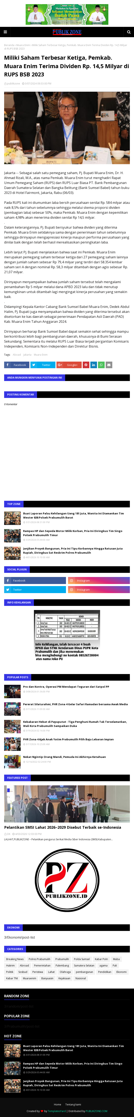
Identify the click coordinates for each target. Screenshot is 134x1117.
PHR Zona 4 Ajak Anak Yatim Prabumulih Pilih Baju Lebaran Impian (68, 739)
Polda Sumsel (82, 959)
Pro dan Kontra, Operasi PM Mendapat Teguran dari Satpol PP (66, 686)
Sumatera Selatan (84, 965)
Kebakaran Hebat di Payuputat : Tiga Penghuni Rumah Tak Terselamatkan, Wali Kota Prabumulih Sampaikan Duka (75, 724)
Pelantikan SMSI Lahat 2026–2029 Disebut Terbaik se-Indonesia (62, 827)
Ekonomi (121, 972)
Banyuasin (47, 978)
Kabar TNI (12, 978)
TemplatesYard (57, 1111)
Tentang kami (73, 1104)
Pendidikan (104, 972)
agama (103, 965)
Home (57, 1104)
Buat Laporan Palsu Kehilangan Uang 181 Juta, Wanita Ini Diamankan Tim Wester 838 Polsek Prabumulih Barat (73, 515)
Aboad (17, 354)
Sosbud (22, 972)
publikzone (13, 83)
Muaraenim (29, 978)
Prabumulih (62, 959)
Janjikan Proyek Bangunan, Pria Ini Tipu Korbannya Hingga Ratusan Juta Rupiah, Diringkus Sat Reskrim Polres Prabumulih (73, 550)
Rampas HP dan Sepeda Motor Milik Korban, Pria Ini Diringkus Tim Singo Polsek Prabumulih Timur (72, 533)
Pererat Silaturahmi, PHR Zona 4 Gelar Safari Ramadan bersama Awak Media (75, 704)
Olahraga (65, 972)
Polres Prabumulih (39, 959)
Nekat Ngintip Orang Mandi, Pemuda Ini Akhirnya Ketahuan (64, 757)
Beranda (9, 45)
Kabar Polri (101, 959)
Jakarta (27, 354)
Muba (116, 959)
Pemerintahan (42, 965)
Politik (9, 972)
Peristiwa (37, 972)
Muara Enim (23, 45)
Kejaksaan (64, 978)
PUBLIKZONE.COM (96, 1111)
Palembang (62, 965)
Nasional (80, 978)
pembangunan (84, 972)
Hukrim (10, 965)
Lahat (51, 972)
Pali (115, 965)
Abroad (24, 965)
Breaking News (15, 959)
